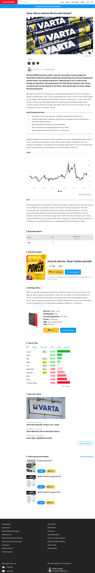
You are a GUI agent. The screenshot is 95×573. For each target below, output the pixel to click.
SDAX (59, 347)
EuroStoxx (67, 347)
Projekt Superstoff (44, 461)
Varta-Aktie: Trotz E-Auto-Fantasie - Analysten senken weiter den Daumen (57, 116)
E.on (27, 366)
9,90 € (41, 487)
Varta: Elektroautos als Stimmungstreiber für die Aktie (50, 127)
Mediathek (52, 527)
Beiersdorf (29, 373)
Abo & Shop (52, 545)
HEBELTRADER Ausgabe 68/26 (49, 476)
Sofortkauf (55, 272)
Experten (51, 531)
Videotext (6, 545)
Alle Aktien (52, 524)
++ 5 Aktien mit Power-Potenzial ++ (47, 6)
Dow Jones (44, 347)
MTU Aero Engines (31, 383)
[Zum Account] (67, 2)
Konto (49, 279)
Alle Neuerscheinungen (87, 456)
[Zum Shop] (62, 2)
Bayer (28, 376)
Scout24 (28, 352)
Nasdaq (34, 347)
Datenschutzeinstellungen (12, 541)
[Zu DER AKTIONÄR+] (75, 2)
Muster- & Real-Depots (56, 538)
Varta (29, 59)
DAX (27, 347)
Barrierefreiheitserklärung (12, 538)
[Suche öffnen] (22, 2)
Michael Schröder (49, 69)
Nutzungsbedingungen (10, 531)
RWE (27, 359)
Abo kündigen (7, 552)
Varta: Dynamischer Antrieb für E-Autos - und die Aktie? (50, 130)
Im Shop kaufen (73, 272)
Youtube (7, 571)
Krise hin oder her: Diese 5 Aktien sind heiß (70, 261)
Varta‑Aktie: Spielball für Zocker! (39, 438)
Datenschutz (7, 534)
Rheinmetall (29, 369)
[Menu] (92, 2)
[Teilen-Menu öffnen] (29, 63)
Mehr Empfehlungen (85, 443)
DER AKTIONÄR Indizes (56, 541)
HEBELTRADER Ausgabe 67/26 (49, 492)
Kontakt (7, 567)
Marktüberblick (53, 534)
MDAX (52, 347)
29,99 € (41, 471)
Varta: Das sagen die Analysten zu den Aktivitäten (48, 124)
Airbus (28, 379)
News (44, 352)
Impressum (6, 527)
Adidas (28, 355)
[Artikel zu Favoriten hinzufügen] (38, 63)
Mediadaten (6, 524)
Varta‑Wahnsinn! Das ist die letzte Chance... (43, 431)
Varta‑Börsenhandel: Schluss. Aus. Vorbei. (43, 425)
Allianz (28, 362)
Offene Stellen (7, 548)
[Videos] (83, 2)
